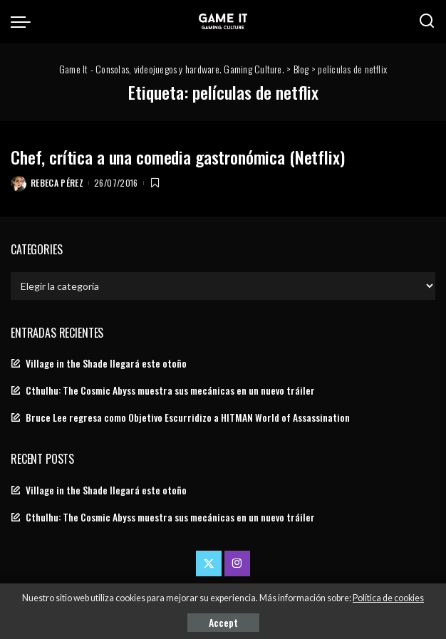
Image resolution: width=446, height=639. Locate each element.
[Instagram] (237, 563)
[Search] (426, 21)
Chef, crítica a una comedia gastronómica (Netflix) (178, 157)
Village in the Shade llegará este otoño (106, 363)
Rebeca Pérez (57, 183)
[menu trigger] (24, 21)
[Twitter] (209, 563)
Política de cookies (388, 598)
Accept (223, 622)
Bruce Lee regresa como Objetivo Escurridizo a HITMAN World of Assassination (188, 417)
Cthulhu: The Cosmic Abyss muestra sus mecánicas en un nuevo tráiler (170, 390)
